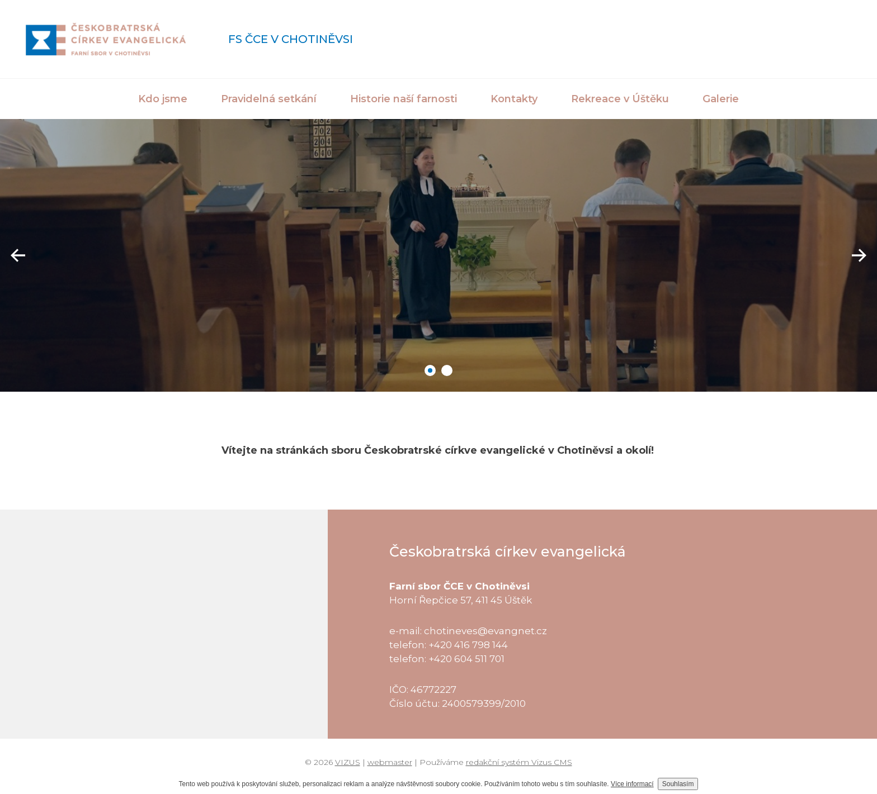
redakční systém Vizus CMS (519, 762)
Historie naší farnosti (403, 99)
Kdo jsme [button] (162, 99)
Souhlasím (678, 784)
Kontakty (514, 99)
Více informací (632, 784)
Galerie (720, 99)
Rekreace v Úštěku (620, 99)
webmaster (389, 762)
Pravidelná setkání (269, 99)
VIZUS (347, 762)
